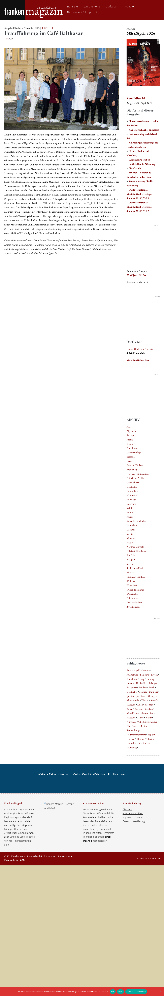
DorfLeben (112, 6)
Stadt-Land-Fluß (135, 592)
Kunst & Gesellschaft (137, 545)
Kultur (130, 536)
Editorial (131, 480)
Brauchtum (132, 472)
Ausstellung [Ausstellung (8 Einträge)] (132, 801)
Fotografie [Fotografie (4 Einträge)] (132, 814)
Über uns (127, 936)
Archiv (129, 6)
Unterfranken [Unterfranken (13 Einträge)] (143, 869)
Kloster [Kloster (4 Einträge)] (145, 826)
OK (112, 991)
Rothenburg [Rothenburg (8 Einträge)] (133, 856)
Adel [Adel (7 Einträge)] (129, 796)
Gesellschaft (132, 510)
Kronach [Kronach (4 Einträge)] (149, 831)
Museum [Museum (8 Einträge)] (131, 844)
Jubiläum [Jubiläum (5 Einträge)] (140, 822)
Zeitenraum (132, 622)
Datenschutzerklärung (134, 947)
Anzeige (130, 459)
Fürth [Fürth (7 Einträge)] (151, 814)
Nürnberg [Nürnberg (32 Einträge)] (131, 848)
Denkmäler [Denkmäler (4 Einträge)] (141, 809)
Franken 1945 (133, 493)
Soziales (130, 587)
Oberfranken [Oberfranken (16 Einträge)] (133, 852)
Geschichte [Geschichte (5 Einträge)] (132, 818)
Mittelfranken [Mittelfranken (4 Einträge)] (133, 839)
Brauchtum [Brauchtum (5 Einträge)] (132, 805)
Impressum (64, 982)
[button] (98, 11)
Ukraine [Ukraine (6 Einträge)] (150, 865)
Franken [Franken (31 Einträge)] (143, 814)
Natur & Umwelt (135, 570)
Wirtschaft (132, 609)
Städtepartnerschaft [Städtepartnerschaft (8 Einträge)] (136, 861)
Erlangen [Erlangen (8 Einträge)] (153, 809)
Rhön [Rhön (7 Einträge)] (144, 852)
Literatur (131, 553)
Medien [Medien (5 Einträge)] (149, 835)
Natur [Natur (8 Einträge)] (149, 844)
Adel (129, 450)
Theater (130, 596)
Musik (130, 566)
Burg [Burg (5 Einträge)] (142, 805)
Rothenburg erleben (139, 159)
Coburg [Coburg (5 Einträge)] (150, 805)
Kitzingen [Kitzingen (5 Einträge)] (152, 822)
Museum (131, 562)
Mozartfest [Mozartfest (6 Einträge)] (147, 839)
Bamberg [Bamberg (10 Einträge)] (144, 801)
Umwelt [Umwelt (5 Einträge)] (131, 869)
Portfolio (131, 579)
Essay (129, 485)
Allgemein (131, 455)
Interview (131, 527)
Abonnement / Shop (79, 12)
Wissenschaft (133, 617)
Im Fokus (131, 523)
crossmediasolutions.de (147, 984)
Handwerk (132, 519)
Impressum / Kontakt (133, 943)
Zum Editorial (136, 98)
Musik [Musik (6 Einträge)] (140, 844)
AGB (22, 986)
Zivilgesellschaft (134, 626)
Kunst (130, 540)
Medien (130, 557)
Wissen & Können (135, 613)
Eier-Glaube (135, 168)
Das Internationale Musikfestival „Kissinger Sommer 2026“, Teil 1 (139, 194)
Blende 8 (131, 467)
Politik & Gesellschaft (137, 575)
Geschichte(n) (133, 506)
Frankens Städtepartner (138, 497)
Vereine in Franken (136, 600)
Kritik (129, 532)
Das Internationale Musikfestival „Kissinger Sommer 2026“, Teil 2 (139, 207)
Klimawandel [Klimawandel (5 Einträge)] (133, 826)
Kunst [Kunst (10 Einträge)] (130, 835)
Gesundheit (132, 515)
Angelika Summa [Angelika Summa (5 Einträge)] (141, 796)
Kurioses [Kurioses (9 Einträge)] (139, 835)
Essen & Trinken (135, 489)
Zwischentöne (92, 6)
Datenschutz (11, 986)
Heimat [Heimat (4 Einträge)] (143, 818)
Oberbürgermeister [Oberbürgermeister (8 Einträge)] (147, 848)
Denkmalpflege (134, 476)
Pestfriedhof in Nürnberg (142, 164)
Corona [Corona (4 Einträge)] (130, 809)
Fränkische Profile (135, 502)
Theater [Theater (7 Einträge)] (140, 865)
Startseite (72, 6)
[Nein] (160, 991)
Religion (131, 583)
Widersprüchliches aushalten (144, 129)
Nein (121, 991)
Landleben (132, 549)
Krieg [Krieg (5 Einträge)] (140, 831)
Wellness (131, 605)
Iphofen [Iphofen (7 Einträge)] (130, 822)
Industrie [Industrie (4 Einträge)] (153, 818)
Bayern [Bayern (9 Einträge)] (154, 801)
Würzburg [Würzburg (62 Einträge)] (132, 873)
